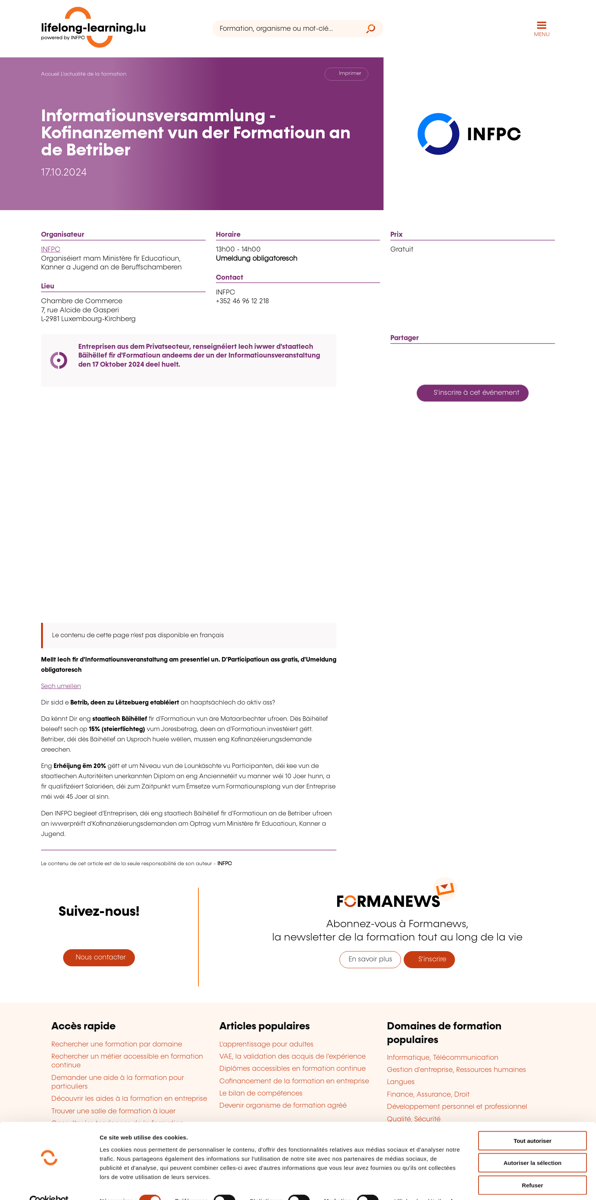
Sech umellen (61, 686)
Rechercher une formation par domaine (116, 1043)
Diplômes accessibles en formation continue (292, 1068)
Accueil (50, 73)
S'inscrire (429, 959)
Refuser (532, 1168)
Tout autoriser (533, 1124)
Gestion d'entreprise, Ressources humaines (456, 1069)
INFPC (50, 249)
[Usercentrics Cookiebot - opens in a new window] (49, 1185)
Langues (401, 1081)
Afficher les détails (418, 1185)
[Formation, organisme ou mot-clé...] (285, 28)
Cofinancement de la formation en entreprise (294, 1081)
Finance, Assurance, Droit (428, 1094)
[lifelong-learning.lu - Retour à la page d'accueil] (94, 28)
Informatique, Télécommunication (442, 1057)
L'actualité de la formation (93, 73)
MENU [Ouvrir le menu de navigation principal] (542, 34)
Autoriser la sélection (533, 1146)
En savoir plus (370, 959)
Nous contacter (99, 957)
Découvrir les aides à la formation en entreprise (129, 1098)
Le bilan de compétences (261, 1093)
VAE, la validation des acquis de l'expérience (292, 1056)
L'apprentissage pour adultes (266, 1043)
